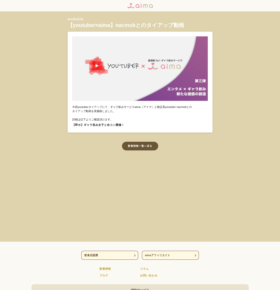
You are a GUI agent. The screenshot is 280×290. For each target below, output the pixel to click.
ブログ (103, 275)
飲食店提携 (91, 255)
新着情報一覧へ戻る (140, 145)
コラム (144, 268)
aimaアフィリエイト (157, 255)
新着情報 (105, 268)
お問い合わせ (148, 275)
